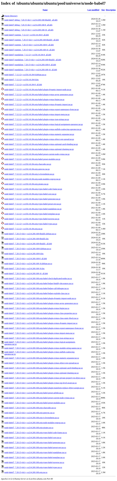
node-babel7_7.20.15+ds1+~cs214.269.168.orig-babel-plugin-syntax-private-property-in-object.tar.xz (44, 378)
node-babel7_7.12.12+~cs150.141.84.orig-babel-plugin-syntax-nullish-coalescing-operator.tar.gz (42, 129)
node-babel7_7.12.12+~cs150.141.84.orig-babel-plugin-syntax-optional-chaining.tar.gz (39, 149)
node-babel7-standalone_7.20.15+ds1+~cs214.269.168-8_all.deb (30, 65)
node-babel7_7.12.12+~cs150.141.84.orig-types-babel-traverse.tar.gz (31, 219)
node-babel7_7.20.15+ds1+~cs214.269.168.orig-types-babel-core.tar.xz (32, 438)
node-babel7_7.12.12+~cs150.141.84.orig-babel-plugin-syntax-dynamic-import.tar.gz (38, 104)
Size (103, 10)
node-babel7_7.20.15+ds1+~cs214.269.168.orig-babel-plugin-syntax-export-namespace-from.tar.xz (44, 328)
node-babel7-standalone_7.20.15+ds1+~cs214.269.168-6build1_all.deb (32, 60)
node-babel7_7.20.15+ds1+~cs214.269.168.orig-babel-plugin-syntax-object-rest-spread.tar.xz (41, 363)
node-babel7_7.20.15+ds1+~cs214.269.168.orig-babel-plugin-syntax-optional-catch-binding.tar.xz (43, 368)
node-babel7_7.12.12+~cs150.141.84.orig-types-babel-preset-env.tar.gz (32, 204)
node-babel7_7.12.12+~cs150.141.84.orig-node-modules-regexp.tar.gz (32, 179)
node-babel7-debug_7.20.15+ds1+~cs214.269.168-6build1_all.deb (30, 20)
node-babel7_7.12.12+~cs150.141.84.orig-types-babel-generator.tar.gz (32, 199)
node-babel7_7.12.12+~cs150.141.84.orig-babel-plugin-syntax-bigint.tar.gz (34, 99)
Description (111, 10)
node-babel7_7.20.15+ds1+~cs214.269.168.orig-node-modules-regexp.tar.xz (34, 423)
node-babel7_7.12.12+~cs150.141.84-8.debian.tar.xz (25, 75)
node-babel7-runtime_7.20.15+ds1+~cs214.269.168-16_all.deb (29, 50)
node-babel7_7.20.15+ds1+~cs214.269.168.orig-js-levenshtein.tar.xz (31, 418)
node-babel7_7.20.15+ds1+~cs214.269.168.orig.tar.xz (25, 472)
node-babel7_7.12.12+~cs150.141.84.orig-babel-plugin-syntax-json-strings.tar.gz (36, 119)
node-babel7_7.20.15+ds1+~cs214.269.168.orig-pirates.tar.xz (28, 428)
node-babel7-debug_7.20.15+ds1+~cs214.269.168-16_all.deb (28, 30)
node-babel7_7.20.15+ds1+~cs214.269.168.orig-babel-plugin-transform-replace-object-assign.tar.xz (44, 388)
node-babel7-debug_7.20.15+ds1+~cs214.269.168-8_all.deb (28, 25)
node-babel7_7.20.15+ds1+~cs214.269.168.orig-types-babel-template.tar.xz (34, 457)
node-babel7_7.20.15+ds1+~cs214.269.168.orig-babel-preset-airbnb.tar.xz (34, 393)
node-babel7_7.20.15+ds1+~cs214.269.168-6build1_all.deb (28, 244)
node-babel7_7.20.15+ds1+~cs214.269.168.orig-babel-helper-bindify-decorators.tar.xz (38, 283)
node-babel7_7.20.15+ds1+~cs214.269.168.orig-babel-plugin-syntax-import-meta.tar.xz (39, 333)
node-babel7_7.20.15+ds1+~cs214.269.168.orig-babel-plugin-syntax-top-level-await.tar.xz (40, 383)
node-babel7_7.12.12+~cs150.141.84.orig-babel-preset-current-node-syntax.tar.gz (37, 154)
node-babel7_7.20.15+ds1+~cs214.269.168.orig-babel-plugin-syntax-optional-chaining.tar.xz (41, 373)
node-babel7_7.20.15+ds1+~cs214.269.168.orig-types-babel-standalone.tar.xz (35, 452)
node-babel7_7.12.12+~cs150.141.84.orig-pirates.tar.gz (26, 184)
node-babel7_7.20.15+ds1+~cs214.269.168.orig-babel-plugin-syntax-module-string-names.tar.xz (43, 348)
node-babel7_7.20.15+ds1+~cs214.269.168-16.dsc (24, 268)
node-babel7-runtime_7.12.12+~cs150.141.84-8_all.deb (26, 35)
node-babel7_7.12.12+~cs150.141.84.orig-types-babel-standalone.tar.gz (33, 209)
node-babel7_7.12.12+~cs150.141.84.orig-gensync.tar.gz (27, 169)
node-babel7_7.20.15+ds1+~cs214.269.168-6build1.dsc (26, 239)
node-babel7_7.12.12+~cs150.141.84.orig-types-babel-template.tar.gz (32, 214)
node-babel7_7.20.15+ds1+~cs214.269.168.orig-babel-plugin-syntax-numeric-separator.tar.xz (41, 358)
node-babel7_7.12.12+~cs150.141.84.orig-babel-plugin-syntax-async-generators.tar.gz (38, 94)
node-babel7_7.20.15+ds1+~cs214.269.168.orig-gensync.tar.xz (29, 413)
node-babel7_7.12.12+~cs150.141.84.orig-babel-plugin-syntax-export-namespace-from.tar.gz (41, 109)
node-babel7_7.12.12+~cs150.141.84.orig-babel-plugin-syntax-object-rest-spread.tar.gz (39, 139)
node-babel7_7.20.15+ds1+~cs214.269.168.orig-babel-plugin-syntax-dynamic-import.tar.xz (40, 323)
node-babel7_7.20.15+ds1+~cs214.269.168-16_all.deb (26, 273)
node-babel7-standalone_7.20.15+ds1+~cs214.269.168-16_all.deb (30, 70)
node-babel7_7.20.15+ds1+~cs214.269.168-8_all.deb (25, 259)
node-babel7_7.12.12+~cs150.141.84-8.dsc (21, 80)
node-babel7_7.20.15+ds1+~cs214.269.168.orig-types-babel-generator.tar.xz (34, 442)
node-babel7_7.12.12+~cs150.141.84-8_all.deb (23, 85)
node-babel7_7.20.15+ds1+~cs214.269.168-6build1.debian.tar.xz (30, 234)
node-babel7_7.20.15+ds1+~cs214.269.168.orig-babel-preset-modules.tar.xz (34, 403)
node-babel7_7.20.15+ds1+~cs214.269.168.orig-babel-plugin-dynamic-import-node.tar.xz (40, 298)
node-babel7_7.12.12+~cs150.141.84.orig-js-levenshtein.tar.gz (29, 174)
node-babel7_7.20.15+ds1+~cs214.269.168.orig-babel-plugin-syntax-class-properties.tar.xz (40, 313)
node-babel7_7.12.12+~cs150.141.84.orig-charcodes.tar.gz (27, 164)
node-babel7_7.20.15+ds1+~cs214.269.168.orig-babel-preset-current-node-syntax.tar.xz (39, 398)
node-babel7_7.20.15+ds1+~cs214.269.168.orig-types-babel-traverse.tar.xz (34, 462)
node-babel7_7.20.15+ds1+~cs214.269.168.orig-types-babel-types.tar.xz (33, 467)
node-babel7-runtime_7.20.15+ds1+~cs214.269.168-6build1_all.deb (31, 40)
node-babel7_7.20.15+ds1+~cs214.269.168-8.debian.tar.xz (27, 249)
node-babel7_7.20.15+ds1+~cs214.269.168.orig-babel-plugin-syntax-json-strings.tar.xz (39, 338)
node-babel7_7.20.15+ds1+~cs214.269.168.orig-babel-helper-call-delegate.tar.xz (36, 288)
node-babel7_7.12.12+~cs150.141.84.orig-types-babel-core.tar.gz (30, 194)
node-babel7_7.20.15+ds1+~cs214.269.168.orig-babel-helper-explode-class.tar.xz (37, 293)
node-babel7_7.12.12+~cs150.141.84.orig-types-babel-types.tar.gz (30, 224)
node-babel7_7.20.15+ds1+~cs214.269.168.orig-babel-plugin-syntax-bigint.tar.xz (36, 308)
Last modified (93, 10)
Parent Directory (11, 16)
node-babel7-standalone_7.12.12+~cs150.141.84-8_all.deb (27, 55)
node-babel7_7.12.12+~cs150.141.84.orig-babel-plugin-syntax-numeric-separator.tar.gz (39, 134)
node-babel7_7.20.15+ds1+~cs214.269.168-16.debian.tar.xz (28, 263)
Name (45, 10)
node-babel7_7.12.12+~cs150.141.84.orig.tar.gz (23, 229)
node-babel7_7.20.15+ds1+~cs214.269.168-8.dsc (24, 254)
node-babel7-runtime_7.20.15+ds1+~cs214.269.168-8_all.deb (29, 45)
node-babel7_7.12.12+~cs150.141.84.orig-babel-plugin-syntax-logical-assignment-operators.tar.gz (43, 124)
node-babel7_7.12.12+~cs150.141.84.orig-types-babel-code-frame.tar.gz (33, 189)
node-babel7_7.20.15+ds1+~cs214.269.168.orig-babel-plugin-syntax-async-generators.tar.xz (41, 303)
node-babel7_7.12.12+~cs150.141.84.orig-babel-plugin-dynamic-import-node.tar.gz (37, 89)
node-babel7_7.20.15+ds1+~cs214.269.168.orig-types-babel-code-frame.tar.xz (35, 433)
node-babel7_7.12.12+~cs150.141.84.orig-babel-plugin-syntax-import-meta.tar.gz (37, 114)
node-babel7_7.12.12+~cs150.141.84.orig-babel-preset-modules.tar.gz (32, 159)
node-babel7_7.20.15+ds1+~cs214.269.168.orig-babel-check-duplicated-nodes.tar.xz (38, 278)
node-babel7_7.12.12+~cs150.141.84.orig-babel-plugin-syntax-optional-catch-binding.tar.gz (41, 144)
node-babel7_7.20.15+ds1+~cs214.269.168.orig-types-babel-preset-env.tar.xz (35, 447)
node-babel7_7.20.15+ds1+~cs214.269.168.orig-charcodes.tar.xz (30, 408)
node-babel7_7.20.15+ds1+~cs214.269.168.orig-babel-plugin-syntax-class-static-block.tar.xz (41, 318)
